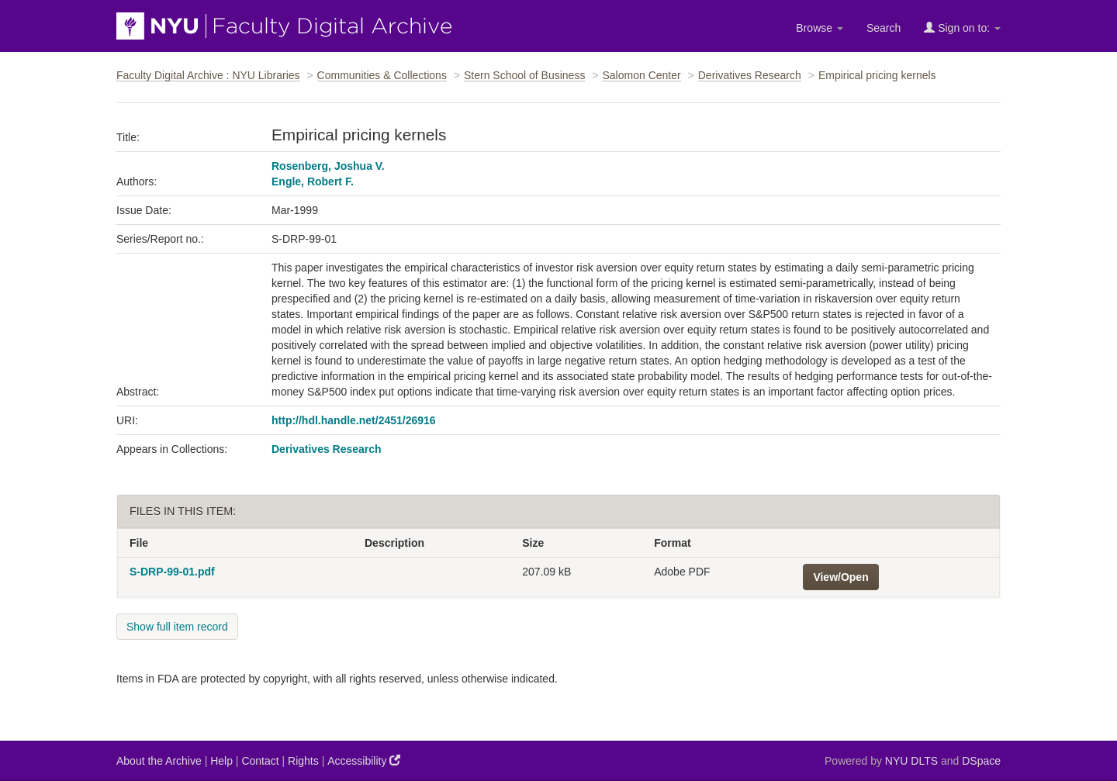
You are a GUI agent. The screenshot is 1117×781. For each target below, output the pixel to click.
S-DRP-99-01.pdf (172, 571)
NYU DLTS (911, 761)
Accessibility (363, 760)
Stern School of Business (524, 75)
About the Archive (159, 761)
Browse (819, 28)
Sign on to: (962, 27)
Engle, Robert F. (312, 181)
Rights (303, 761)
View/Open (840, 577)
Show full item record (177, 626)
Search (883, 28)
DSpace (981, 761)
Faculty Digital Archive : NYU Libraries (208, 75)
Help (221, 761)
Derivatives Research (749, 75)
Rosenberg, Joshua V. (328, 166)
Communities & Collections (382, 75)
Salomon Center (641, 75)
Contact (259, 761)
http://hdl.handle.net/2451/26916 (353, 420)
